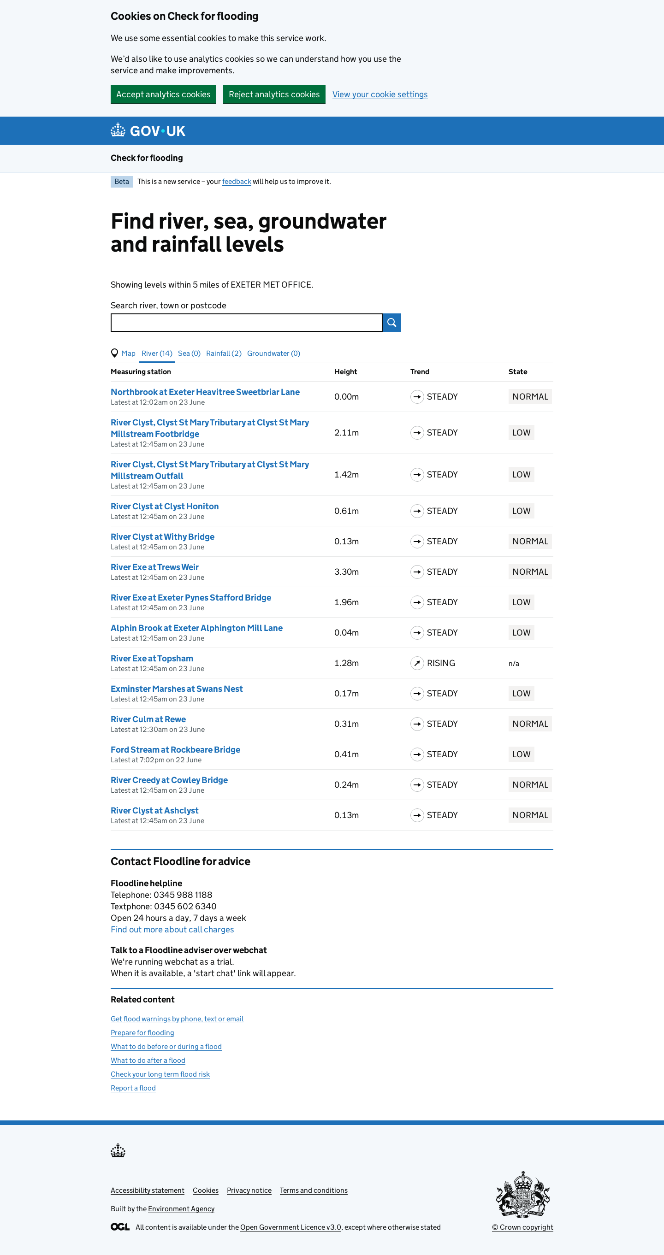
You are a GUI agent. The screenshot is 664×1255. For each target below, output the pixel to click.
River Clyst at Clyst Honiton (165, 506)
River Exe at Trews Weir (155, 567)
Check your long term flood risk (160, 1074)
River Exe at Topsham (152, 658)
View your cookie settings (380, 94)
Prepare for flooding (142, 1032)
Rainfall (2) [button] (224, 353)
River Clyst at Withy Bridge (162, 536)
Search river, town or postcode (168, 305)
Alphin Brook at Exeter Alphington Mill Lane (197, 628)
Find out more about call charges (172, 929)
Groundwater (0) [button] (273, 353)
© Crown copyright (522, 1227)
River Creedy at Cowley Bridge (169, 780)
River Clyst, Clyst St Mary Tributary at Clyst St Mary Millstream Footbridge (210, 428)
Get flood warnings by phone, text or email (177, 1018)
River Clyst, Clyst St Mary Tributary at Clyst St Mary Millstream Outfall (210, 470)
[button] (123, 353)
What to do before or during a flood (166, 1046)
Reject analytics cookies (274, 94)
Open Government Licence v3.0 (290, 1227)
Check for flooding (147, 158)
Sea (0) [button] (189, 353)
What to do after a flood (148, 1060)
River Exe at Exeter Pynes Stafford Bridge (191, 597)
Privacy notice (249, 1190)
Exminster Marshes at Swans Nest (177, 688)
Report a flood (133, 1088)
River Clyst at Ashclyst (155, 810)
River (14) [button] (157, 353)
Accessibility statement (147, 1190)
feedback (236, 181)
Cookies (206, 1190)
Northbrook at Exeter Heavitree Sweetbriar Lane (205, 392)
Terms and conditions (314, 1190)
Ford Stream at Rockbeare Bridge (175, 749)
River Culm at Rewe (148, 719)
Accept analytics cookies (163, 94)
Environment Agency (181, 1208)
